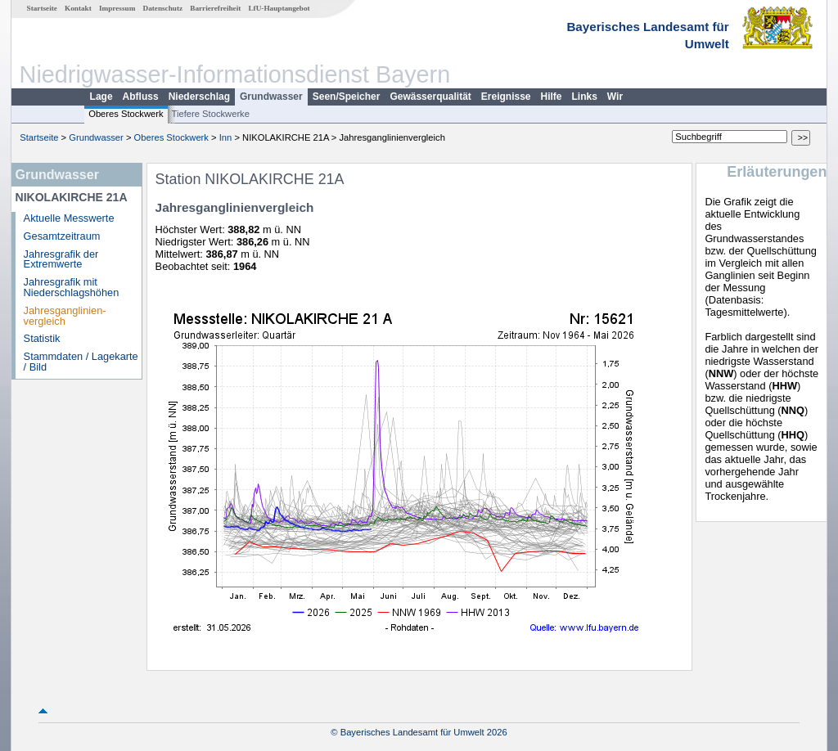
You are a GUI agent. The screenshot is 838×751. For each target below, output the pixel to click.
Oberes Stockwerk (125, 114)
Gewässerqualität (430, 96)
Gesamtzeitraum (62, 236)
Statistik (42, 338)
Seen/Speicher (347, 96)
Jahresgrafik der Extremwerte (61, 259)
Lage (101, 96)
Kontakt (78, 8)
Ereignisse (506, 96)
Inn (225, 137)
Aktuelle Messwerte (69, 218)
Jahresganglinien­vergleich (65, 315)
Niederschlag (199, 96)
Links (584, 96)
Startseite (42, 8)
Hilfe (551, 96)
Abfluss (141, 96)
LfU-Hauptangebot (278, 8)
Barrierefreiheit (215, 8)
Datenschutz (163, 8)
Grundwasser (271, 96)
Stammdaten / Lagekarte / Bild (81, 361)
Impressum (117, 8)
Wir (615, 96)
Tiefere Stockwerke (211, 114)
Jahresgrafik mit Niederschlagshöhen (71, 287)
